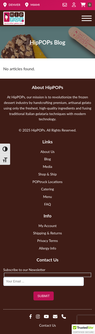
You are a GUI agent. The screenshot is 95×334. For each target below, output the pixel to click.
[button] (83, 329)
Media (47, 167)
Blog (47, 159)
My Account (48, 226)
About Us (48, 152)
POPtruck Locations (47, 182)
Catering (47, 189)
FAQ (47, 204)
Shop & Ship (47, 174)
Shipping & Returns (47, 233)
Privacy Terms (47, 241)
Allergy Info (47, 248)
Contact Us (47, 325)
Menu (47, 197)
